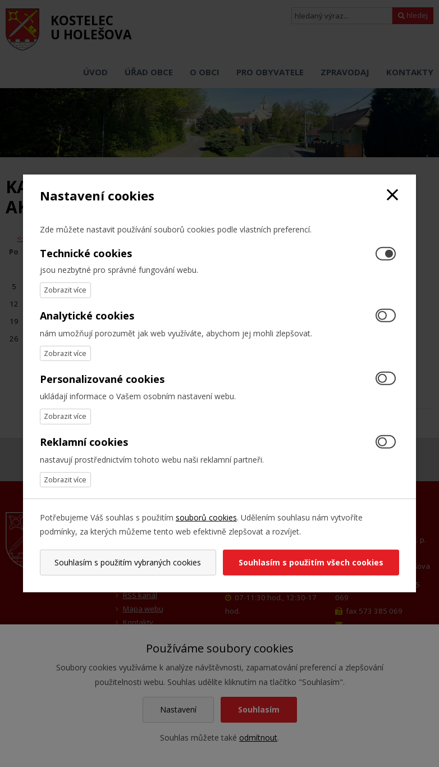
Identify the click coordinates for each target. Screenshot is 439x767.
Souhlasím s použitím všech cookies (311, 562)
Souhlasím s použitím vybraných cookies (127, 562)
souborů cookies (206, 517)
